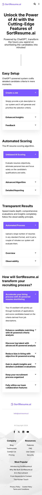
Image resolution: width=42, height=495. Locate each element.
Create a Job (12, 93)
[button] (21, 92)
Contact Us (11, 452)
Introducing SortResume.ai (21, 466)
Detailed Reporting (15, 190)
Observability (12, 261)
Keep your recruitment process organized (17, 375)
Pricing (11, 455)
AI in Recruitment (21, 473)
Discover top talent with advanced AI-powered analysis (21, 344)
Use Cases (30, 452)
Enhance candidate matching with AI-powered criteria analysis (20, 332)
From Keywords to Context (21, 476)
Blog (11, 445)
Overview (10, 253)
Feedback (10, 125)
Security (30, 455)
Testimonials (12, 448)
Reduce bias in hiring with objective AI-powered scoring (20, 354)
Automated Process (15, 225)
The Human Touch (21, 479)
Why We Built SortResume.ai (21, 470)
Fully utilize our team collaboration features (16, 386)
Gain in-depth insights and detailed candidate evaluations (21, 365)
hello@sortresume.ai (21, 413)
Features (30, 445)
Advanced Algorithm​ (16, 182)
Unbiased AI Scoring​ (15, 154)
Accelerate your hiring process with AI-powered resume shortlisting (18, 296)
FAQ (30, 448)
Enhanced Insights (15, 117)
